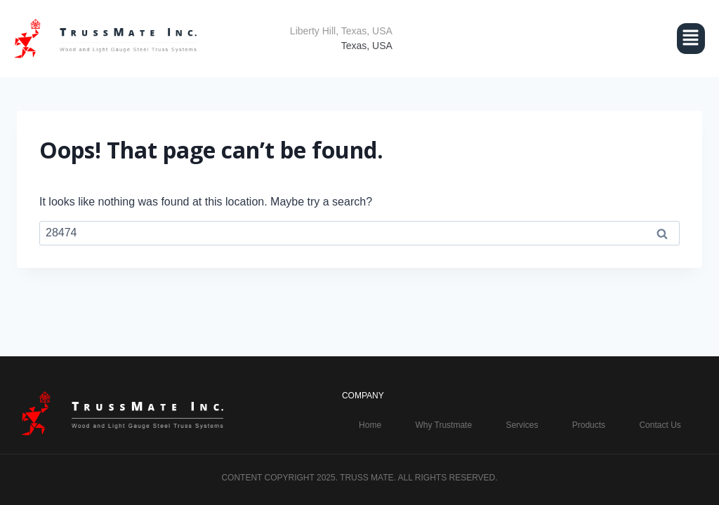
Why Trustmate (443, 425)
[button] (563, 38)
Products (588, 425)
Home (370, 425)
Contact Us (659, 425)
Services (522, 425)
